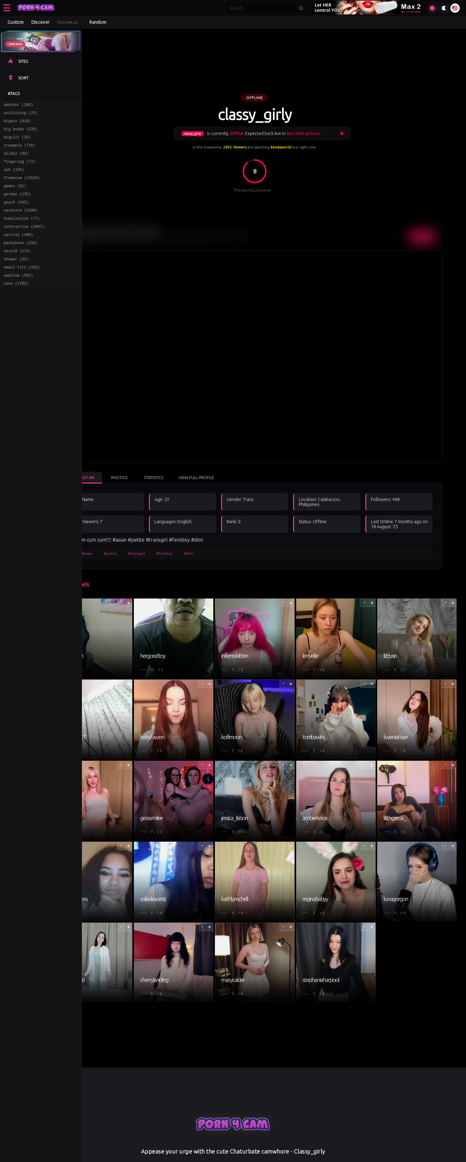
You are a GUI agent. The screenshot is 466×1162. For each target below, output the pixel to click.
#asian (109, 543)
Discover (40, 22)
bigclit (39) (17, 141)
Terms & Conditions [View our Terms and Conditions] (197, 1143)
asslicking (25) (21, 114)
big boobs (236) (21, 132)
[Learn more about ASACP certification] (242, 1158)
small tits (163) (22, 286)
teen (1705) (16, 305)
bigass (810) (17, 123)
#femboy (187, 543)
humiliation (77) (22, 232)
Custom (15, 22)
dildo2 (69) (16, 160)
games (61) (15, 196)
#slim (210, 543)
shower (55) (16, 277)
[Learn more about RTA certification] (219, 1158)
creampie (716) (19, 150)
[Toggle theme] (444, 8)
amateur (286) (18, 105)
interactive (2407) (24, 241)
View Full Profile (218, 467)
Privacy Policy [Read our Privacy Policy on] (157, 1143)
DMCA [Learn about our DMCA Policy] (231, 1143)
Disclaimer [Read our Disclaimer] (254, 1143)
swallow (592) (18, 295)
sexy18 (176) (17, 268)
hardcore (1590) (21, 223)
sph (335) (14, 178)
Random (97, 22)
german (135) (17, 205)
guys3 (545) (16, 214)
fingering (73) (19, 169)
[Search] (262, 8)
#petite (132, 543)
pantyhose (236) (21, 259)
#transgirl (158, 543)
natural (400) (18, 250)
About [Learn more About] (277, 1143)
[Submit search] (300, 8)
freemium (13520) (22, 187)
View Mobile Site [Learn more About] (306, 1143)
